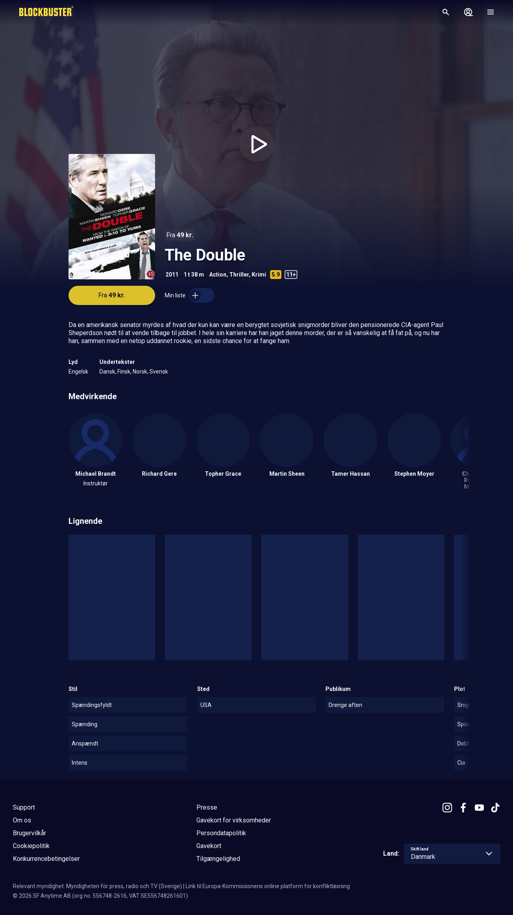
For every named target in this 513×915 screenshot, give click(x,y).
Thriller (239, 274)
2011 (172, 274)
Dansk (107, 371)
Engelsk (78, 371)
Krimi (259, 274)
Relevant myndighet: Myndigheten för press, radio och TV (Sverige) (97, 886)
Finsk (123, 371)
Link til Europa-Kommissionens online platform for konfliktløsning (268, 886)
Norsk (140, 371)
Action (217, 274)
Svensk (158, 371)
